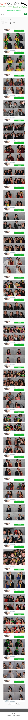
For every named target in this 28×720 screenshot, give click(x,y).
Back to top (25, 717)
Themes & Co (19, 715)
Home (2, 20)
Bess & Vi (10, 715)
